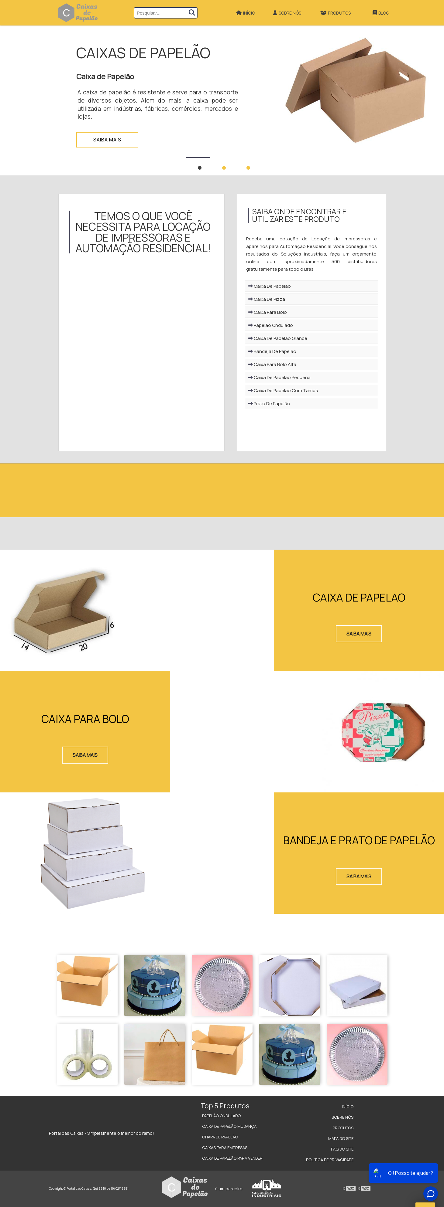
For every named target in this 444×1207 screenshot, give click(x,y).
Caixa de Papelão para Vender (232, 1158)
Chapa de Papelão (220, 1137)
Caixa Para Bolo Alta (272, 364)
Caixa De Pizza (266, 299)
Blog (381, 13)
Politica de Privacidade (329, 1159)
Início (245, 13)
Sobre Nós (287, 13)
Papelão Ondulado (270, 325)
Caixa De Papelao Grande (277, 338)
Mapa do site (340, 1138)
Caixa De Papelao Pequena (279, 377)
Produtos (335, 13)
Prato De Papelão (269, 403)
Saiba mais (107, 139)
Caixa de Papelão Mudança (229, 1126)
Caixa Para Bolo (267, 312)
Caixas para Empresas (224, 1147)
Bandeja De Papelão (272, 351)
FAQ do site (342, 1149)
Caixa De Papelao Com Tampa (283, 390)
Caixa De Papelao (269, 286)
